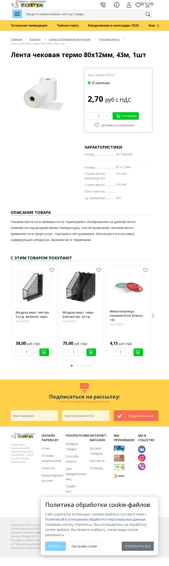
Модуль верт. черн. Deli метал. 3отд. (78, 314)
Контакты (97, 460)
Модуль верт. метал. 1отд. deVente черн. (33, 314)
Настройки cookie (84, 546)
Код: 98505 (22, 321)
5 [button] (84, 365)
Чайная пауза (68, 25)
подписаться (140, 415)
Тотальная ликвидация (29, 25)
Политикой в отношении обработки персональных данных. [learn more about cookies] (95, 519)
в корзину (126, 115)
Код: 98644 (69, 321)
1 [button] (72, 365)
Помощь (96, 468)
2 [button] (75, 365)
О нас (46, 448)
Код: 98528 (116, 324)
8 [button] (92, 365)
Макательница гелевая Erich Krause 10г (126, 315)
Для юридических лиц (76, 473)
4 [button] (81, 365)
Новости (48, 468)
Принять (55, 546)
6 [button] (87, 365)
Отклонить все (138, 546)
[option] (34, 25)
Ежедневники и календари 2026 (113, 25)
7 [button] (89, 365)
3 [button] (78, 365)
